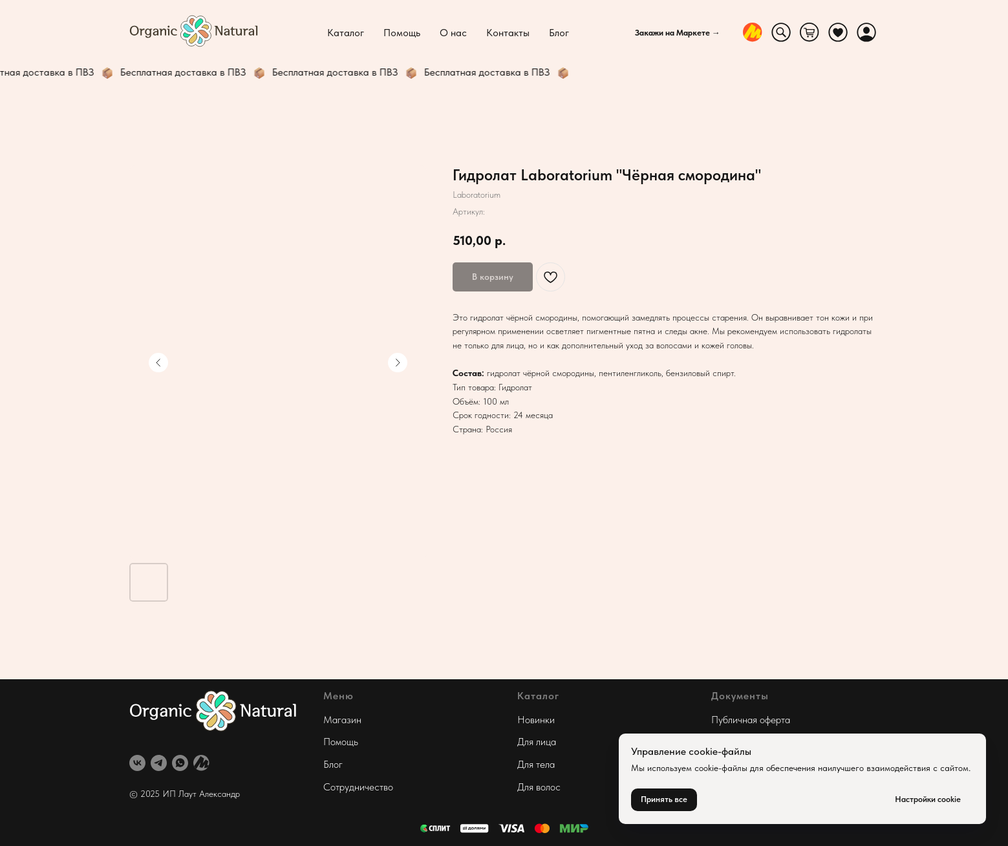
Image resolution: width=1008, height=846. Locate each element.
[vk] (137, 763)
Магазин (342, 720)
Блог (559, 32)
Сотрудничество (358, 787)
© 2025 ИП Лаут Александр (184, 793)
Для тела (536, 764)
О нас (453, 32)
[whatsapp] (180, 763)
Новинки (536, 720)
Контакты (508, 32)
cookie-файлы (720, 768)
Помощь (401, 32)
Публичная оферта (750, 720)
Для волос (539, 787)
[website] (752, 32)
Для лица (536, 741)
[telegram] (159, 763)
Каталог (345, 32)
